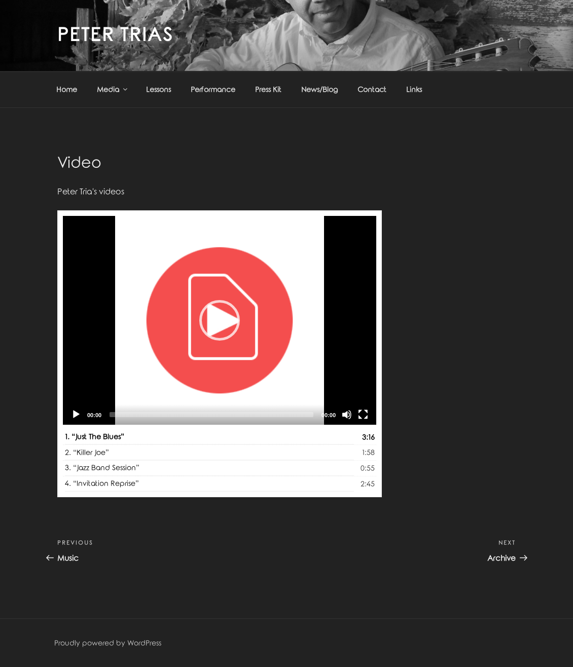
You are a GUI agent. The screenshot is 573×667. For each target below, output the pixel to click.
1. (94, 437)
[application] (219, 320)
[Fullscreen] (363, 415)
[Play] (76, 415)
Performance (213, 90)
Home (66, 90)
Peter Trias (115, 35)
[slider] (211, 414)
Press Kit (268, 90)
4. (102, 484)
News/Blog (319, 90)
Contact (371, 90)
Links (414, 90)
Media (113, 89)
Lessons (158, 90)
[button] (219, 320)
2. (87, 453)
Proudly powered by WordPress (107, 643)
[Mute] (347, 415)
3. (102, 468)
